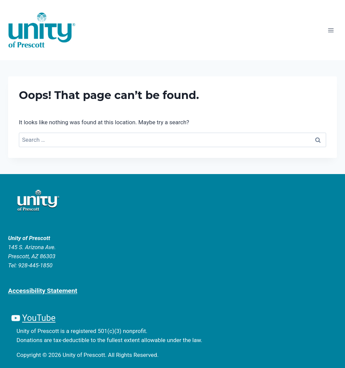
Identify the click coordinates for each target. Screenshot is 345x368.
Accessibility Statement (42, 291)
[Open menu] (330, 30)
